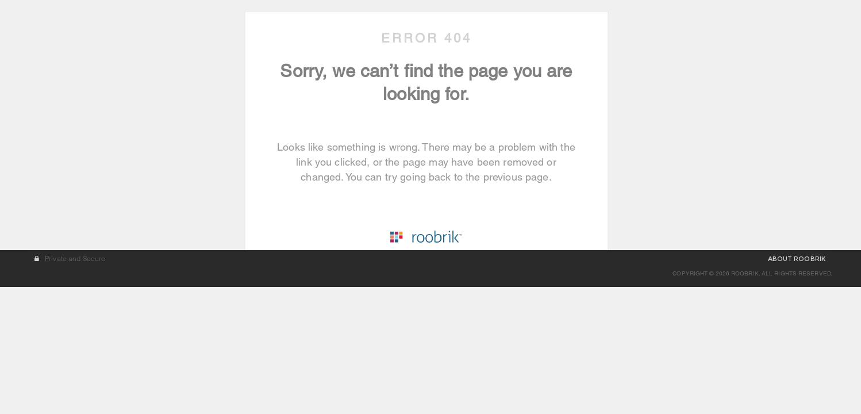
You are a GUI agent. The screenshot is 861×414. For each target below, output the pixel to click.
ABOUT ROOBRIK (796, 386)
